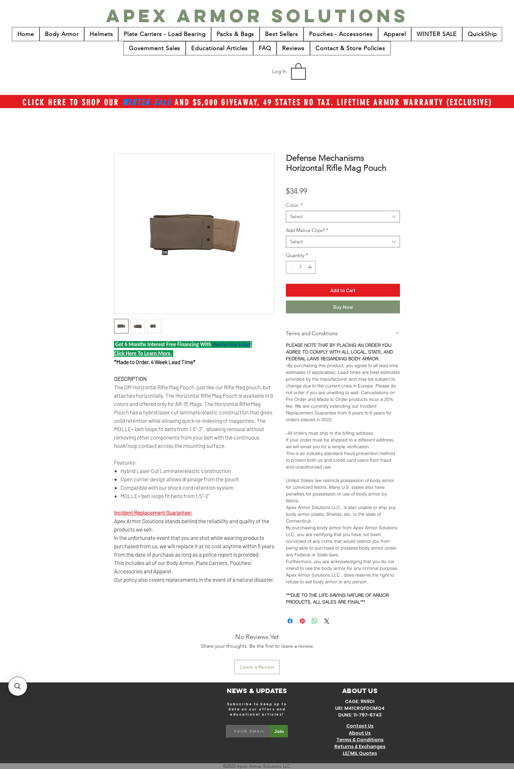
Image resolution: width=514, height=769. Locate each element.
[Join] (279, 731)
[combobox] (343, 216)
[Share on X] (327, 621)
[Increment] (310, 267)
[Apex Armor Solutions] (257, 16)
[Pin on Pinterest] (302, 621)
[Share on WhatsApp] (314, 621)
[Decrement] (291, 267)
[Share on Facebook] (290, 621)
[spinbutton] (301, 267)
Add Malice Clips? (307, 230)
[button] (298, 71)
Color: (294, 205)
